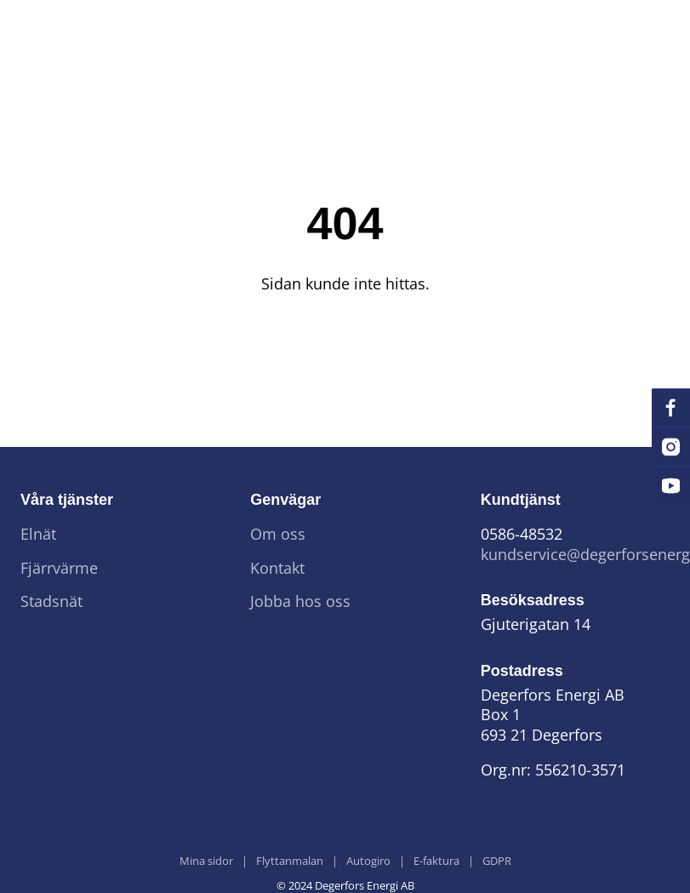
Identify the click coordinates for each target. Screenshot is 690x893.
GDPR (496, 861)
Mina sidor (206, 861)
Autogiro (368, 861)
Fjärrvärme (59, 568)
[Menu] (644, 31)
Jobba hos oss (300, 601)
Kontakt (277, 568)
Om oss (277, 534)
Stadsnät (51, 601)
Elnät (38, 534)
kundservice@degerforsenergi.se (575, 554)
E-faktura (436, 861)
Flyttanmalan (289, 861)
